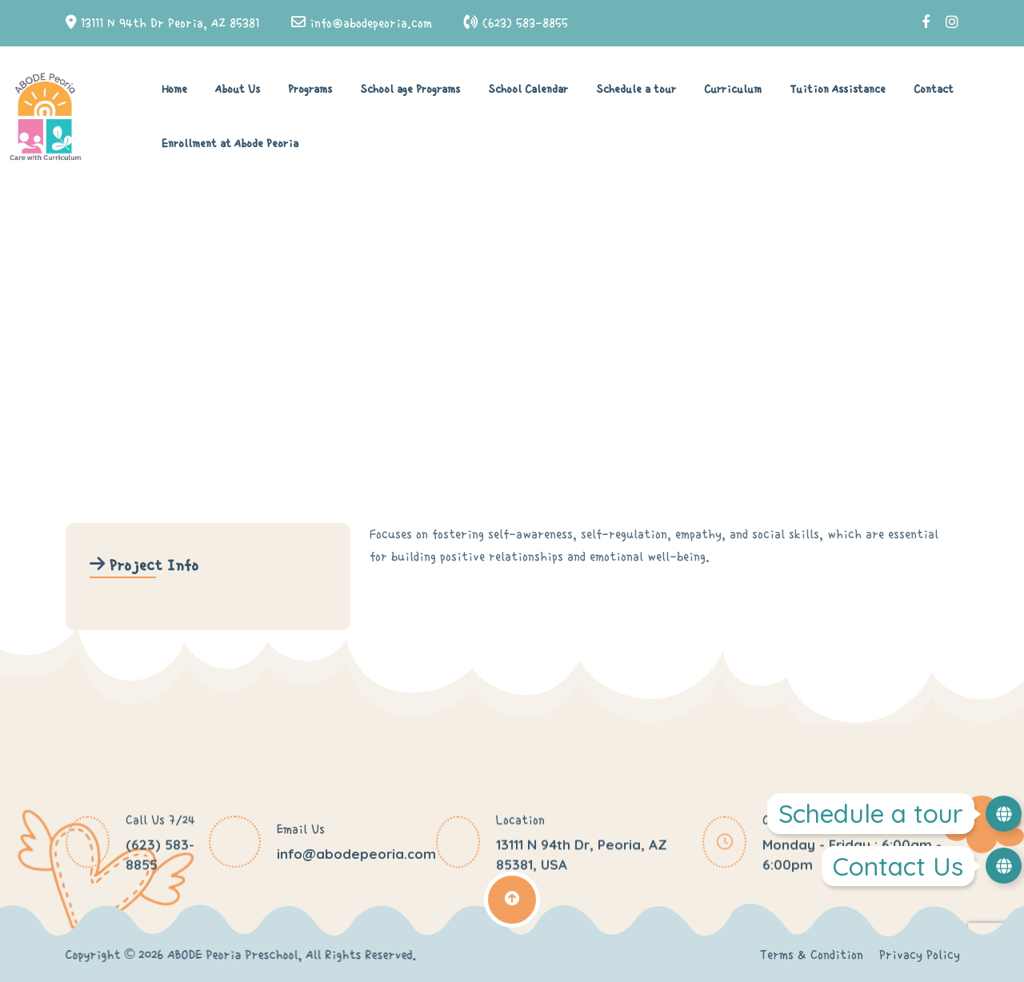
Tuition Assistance (838, 89)
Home (174, 89)
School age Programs (410, 89)
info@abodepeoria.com (371, 23)
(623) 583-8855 (525, 23)
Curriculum (733, 89)
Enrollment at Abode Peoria (230, 144)
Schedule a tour (636, 89)
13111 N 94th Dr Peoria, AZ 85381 (170, 23)
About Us (237, 89)
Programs (310, 89)
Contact (934, 89)
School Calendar (528, 89)
